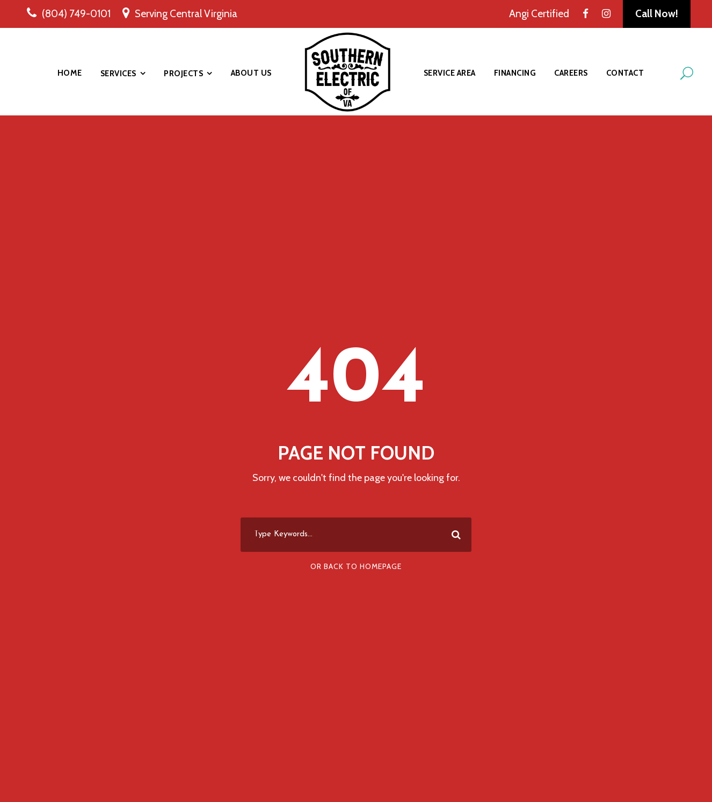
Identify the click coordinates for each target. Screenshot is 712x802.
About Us (251, 73)
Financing (515, 73)
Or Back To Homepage (356, 566)
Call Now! (656, 14)
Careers (571, 73)
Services (118, 73)
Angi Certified (539, 14)
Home (69, 73)
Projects (183, 73)
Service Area (450, 73)
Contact (625, 73)
